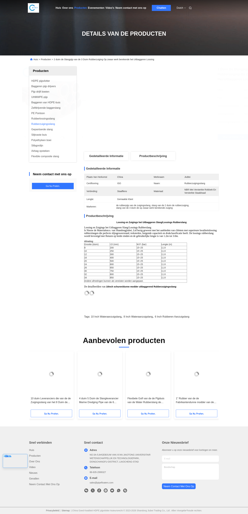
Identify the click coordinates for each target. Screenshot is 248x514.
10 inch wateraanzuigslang (106, 316)
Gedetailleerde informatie (106, 156)
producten (35, 455)
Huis (58, 7)
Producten (80, 7)
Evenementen (96, 7)
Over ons (67, 7)
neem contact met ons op (179, 486)
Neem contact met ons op (130, 7)
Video (32, 467)
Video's (109, 7)
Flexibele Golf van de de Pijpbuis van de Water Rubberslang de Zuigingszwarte (145, 400)
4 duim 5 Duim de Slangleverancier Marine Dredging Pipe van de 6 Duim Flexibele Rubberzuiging (98, 400)
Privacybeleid (52, 510)
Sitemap (66, 510)
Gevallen (34, 478)
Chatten (161, 7)
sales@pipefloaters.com (101, 482)
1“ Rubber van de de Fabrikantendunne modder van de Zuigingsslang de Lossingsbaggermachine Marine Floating (195, 400)
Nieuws (33, 473)
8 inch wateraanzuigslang (138, 316)
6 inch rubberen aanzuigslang (172, 316)
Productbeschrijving (153, 156)
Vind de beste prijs (170, 137)
